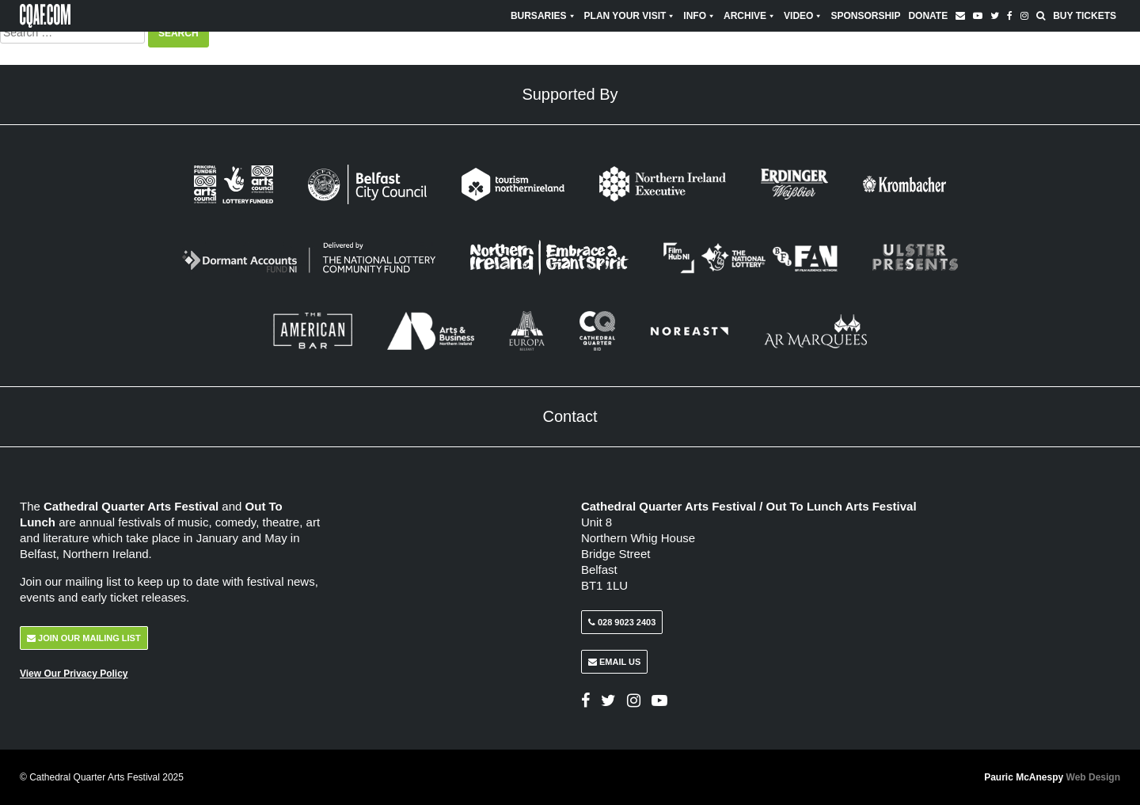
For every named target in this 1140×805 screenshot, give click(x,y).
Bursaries (543, 16)
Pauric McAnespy (1052, 777)
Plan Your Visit (630, 16)
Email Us (614, 661)
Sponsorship (865, 15)
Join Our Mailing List (84, 638)
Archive (750, 16)
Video (803, 16)
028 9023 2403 (622, 622)
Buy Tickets (1084, 15)
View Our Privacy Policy (74, 673)
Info (699, 16)
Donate (928, 15)
